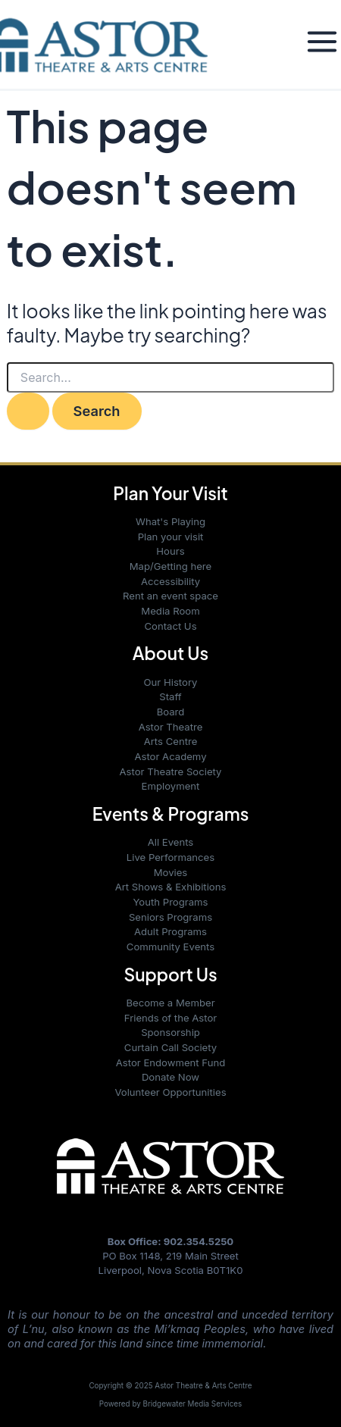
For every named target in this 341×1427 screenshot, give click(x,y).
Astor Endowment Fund (170, 1062)
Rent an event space (170, 596)
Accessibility (170, 581)
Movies (171, 872)
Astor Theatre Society (171, 771)
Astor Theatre (171, 727)
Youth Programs (170, 902)
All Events (171, 842)
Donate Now (170, 1077)
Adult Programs (170, 931)
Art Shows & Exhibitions (171, 887)
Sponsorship (170, 1032)
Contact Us (170, 626)
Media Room (170, 611)
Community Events (170, 946)
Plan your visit (171, 536)
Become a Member (170, 1003)
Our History (171, 682)
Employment (171, 786)
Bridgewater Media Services (192, 1403)
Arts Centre (171, 741)
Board (171, 712)
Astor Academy (170, 756)
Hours (170, 551)
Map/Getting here (171, 566)
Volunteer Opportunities (170, 1092)
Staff (170, 696)
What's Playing (170, 521)
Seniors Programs (170, 917)
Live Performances (170, 857)
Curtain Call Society (170, 1047)
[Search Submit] (28, 411)
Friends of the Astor (170, 1018)
